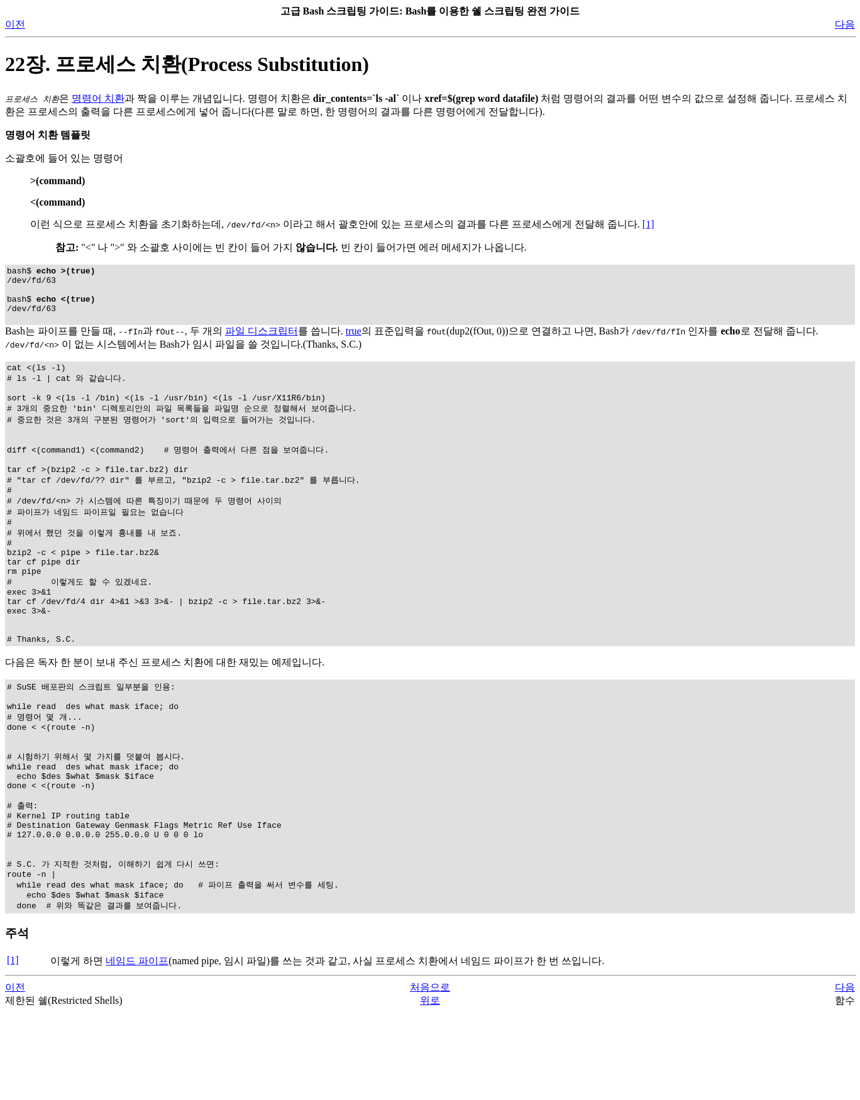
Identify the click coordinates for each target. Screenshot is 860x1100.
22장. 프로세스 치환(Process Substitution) (187, 64)
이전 (15, 24)
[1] (648, 224)
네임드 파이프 (137, 1048)
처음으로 (430, 1074)
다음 (845, 24)
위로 (430, 1087)
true (353, 342)
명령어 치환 (98, 98)
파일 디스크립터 (261, 342)
